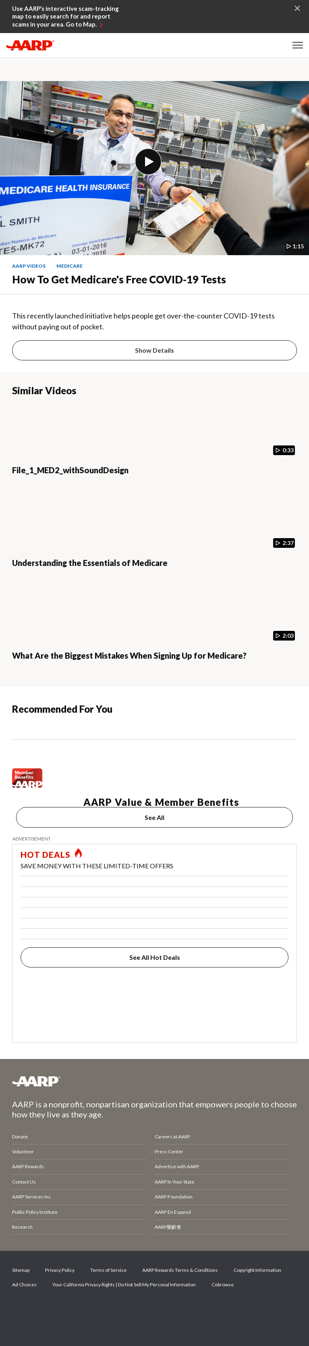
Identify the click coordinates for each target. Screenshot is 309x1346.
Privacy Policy (60, 1270)
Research (22, 1227)
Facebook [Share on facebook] (22, 1308)
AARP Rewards (28, 1166)
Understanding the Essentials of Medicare (90, 563)
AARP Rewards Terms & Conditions (180, 1270)
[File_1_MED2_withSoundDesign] (154, 447)
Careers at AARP (172, 1137)
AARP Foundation (174, 1197)
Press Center (169, 1151)
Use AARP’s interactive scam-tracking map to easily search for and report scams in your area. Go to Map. (65, 16)
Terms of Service (108, 1270)
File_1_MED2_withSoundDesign (70, 470)
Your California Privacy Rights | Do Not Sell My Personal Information (124, 1285)
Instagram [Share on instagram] (77, 1308)
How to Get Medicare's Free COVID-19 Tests (119, 279)
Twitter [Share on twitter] (49, 1308)
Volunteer (23, 1151)
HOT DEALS (46, 854)
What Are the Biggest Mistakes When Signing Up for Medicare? (129, 655)
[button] (297, 45)
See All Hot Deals (154, 957)
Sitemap (20, 1270)
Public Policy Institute (35, 1212)
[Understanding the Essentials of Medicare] (154, 539)
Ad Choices (24, 1285)
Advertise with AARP (177, 1166)
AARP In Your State (174, 1182)
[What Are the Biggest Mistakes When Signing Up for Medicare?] (154, 632)
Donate (20, 1137)
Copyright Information (257, 1270)
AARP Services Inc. (32, 1197)
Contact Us (24, 1182)
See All (154, 817)
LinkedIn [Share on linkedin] (104, 1308)
